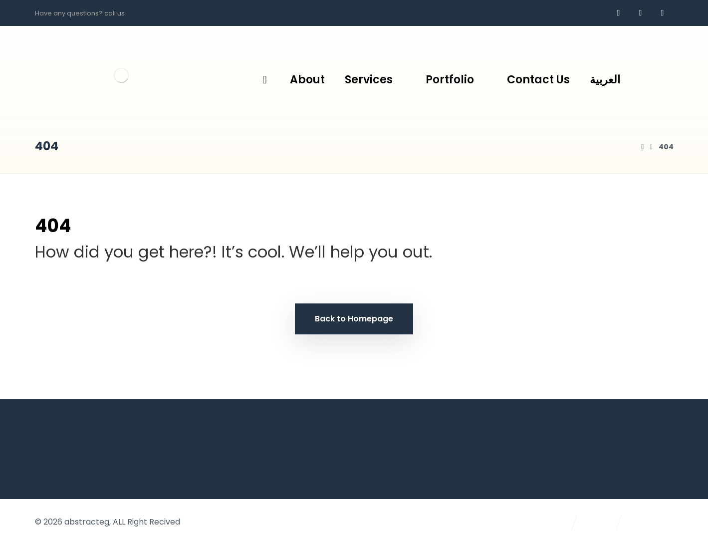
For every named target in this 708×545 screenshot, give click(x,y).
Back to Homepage (354, 318)
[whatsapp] (640, 13)
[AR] (662, 13)
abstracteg (86, 522)
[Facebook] (618, 13)
